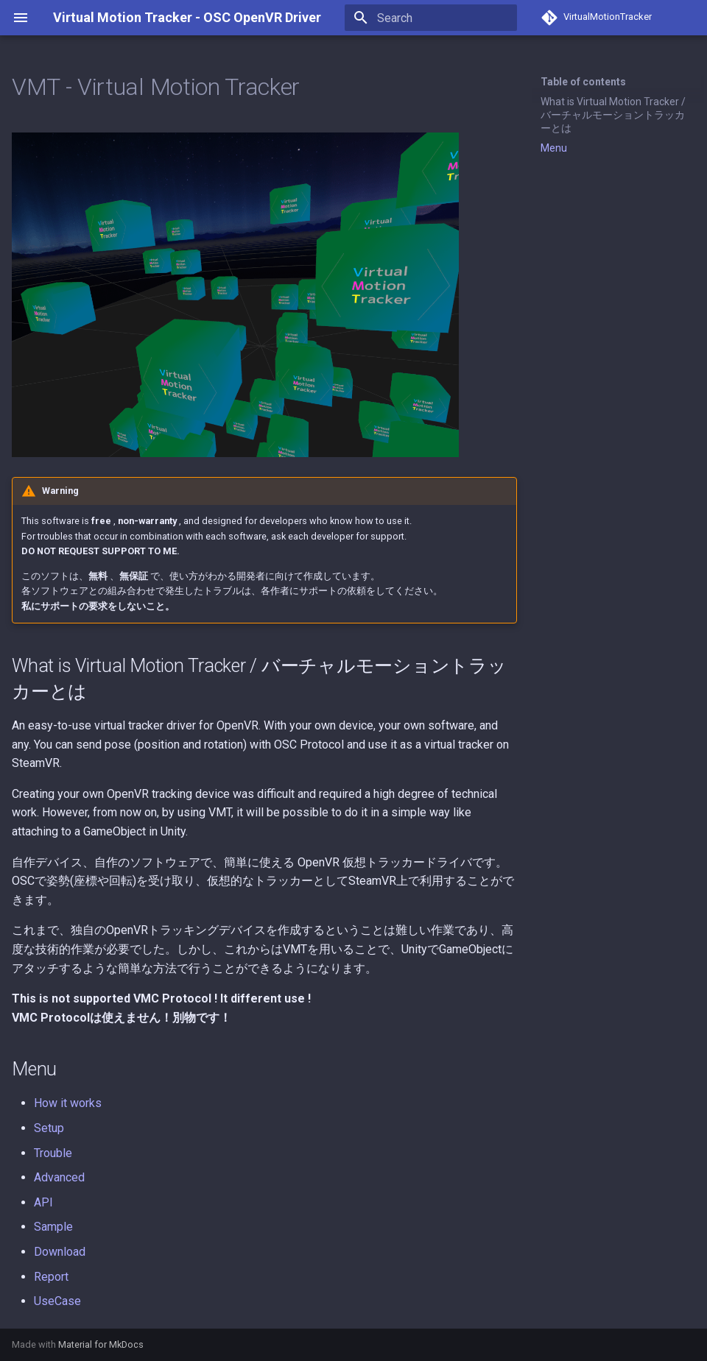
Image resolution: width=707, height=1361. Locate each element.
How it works (68, 1103)
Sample (53, 1227)
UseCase (57, 1301)
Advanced (59, 1177)
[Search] (431, 17)
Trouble (53, 1153)
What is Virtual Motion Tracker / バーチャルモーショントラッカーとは (613, 115)
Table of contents (583, 82)
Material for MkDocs (101, 1344)
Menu (554, 148)
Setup (49, 1128)
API (43, 1202)
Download (59, 1252)
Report (51, 1277)
